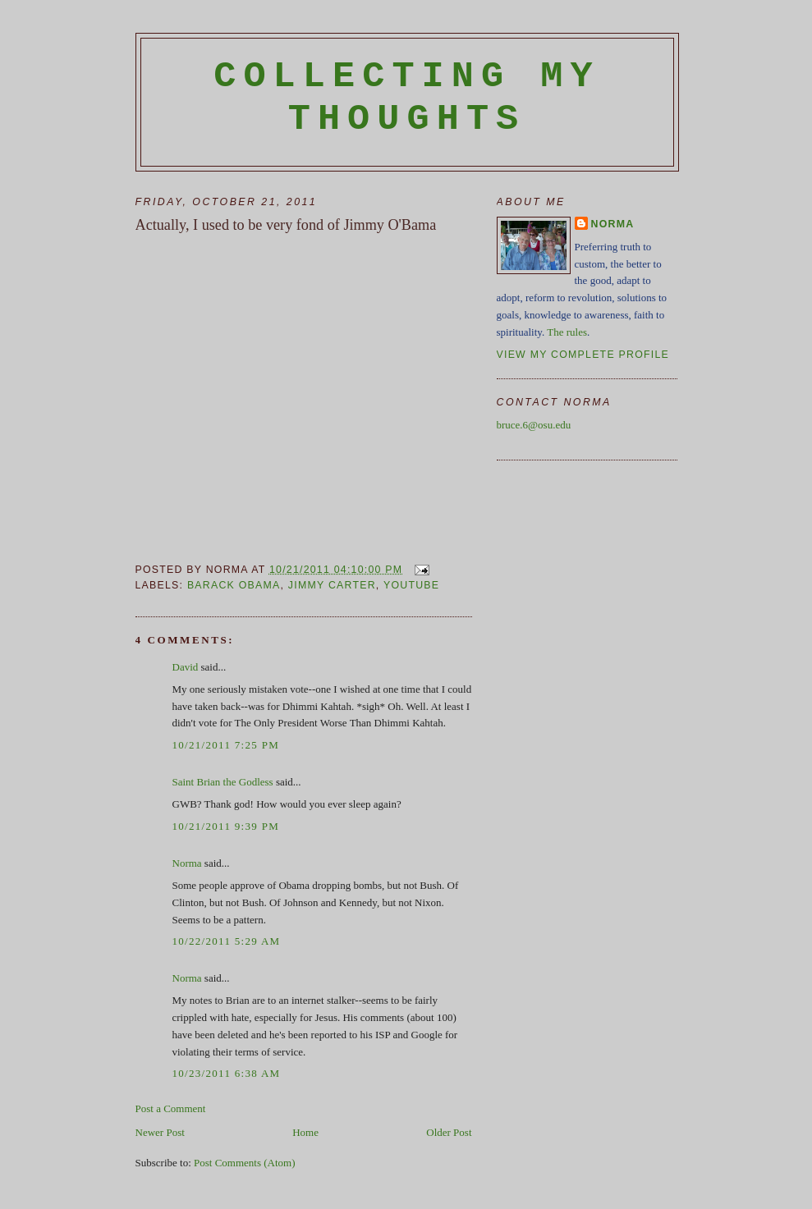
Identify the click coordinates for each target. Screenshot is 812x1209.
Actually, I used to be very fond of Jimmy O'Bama (286, 225)
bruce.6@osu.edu (534, 425)
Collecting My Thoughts (406, 97)
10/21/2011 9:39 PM (226, 826)
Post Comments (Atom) (245, 1162)
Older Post (448, 1132)
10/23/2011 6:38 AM (226, 1073)
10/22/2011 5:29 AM (226, 941)
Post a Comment (170, 1108)
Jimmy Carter (332, 585)
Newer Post (160, 1132)
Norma (187, 863)
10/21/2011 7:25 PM (226, 745)
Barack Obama (234, 585)
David (185, 667)
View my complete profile (583, 354)
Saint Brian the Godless (222, 782)
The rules (567, 332)
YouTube (411, 585)
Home (305, 1132)
